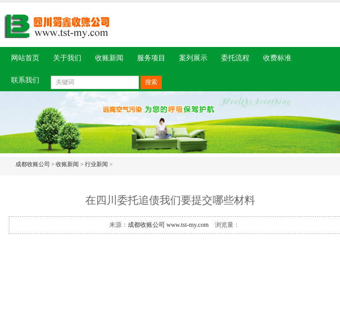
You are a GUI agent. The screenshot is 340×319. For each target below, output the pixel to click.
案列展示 (193, 58)
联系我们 (25, 80)
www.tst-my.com (188, 225)
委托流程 (235, 58)
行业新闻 (96, 164)
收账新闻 (109, 58)
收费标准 (277, 58)
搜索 (151, 82)
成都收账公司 (32, 164)
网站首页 (25, 58)
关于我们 (67, 58)
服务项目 (151, 58)
